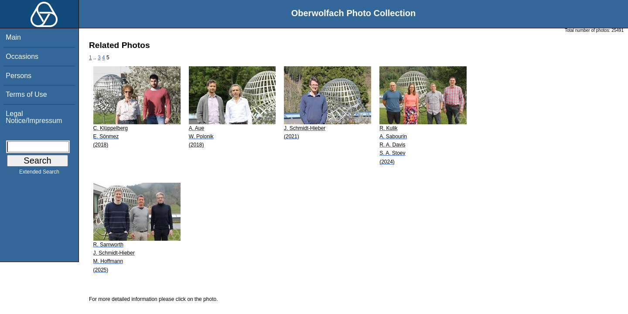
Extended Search (39, 173)
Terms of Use (26, 94)
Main (13, 37)
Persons (18, 75)
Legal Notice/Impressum (34, 117)
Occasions (22, 56)
